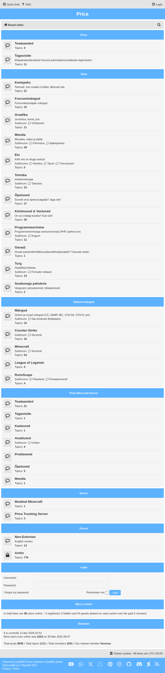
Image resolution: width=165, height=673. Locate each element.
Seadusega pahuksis (31, 283)
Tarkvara (35, 183)
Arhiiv (19, 553)
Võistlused (36, 123)
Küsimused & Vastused (32, 211)
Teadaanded (24, 43)
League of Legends (29, 362)
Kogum (34, 235)
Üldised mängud (83, 301)
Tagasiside (23, 55)
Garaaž (20, 247)
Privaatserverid (56, 379)
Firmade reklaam (40, 271)
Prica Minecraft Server (84, 393)
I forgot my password (16, 592)
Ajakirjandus (55, 143)
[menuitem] (26, 4)
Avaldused (23, 438)
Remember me (97, 592)
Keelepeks (23, 82)
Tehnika (21, 175)
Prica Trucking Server (31, 514)
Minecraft (22, 346)
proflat (12, 665)
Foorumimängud (27, 98)
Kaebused (22, 426)
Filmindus (37, 143)
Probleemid (23, 454)
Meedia (20, 135)
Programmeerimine (29, 227)
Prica (84, 34)
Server (84, 493)
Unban (34, 442)
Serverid (35, 334)
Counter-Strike (26, 330)
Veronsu (105, 643)
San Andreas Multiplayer (44, 318)
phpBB (20, 662)
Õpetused (22, 195)
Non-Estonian (25, 537)
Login (83, 567)
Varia (84, 74)
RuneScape (23, 375)
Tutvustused (65, 163)
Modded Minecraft (28, 501)
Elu (17, 155)
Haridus (35, 163)
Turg (18, 263)
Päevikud (36, 379)
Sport (49, 163)
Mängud (21, 310)
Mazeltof (26, 665)
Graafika (21, 115)
